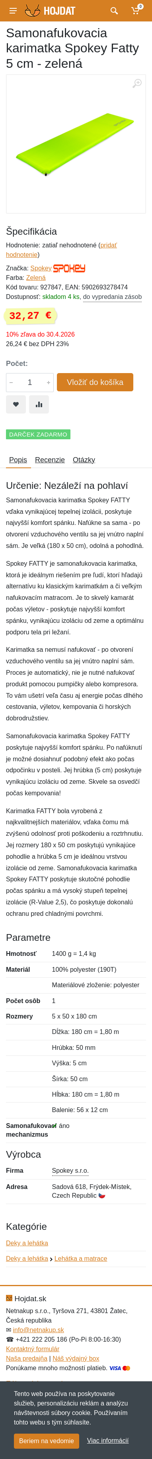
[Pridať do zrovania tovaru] (39, 404)
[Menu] (13, 11)
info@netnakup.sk (38, 1330)
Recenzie (50, 460)
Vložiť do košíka (95, 382)
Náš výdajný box (76, 1358)
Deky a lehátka (27, 1243)
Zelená (36, 277)
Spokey (40, 268)
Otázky (84, 460)
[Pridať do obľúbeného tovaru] (16, 404)
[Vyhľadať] (113, 10)
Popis (18, 460)
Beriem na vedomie (46, 1441)
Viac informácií (108, 1440)
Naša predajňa (26, 1358)
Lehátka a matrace (81, 1258)
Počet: (17, 364)
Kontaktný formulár (32, 1349)
